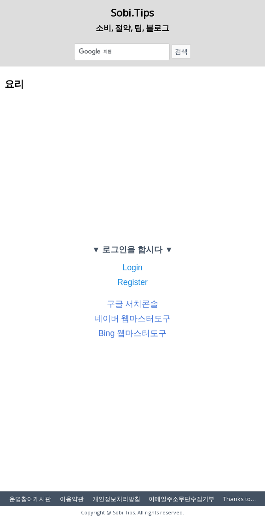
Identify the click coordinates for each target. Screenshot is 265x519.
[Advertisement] (132, 166)
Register (132, 282)
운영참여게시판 (30, 499)
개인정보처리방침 (116, 499)
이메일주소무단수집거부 (181, 499)
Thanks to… (239, 499)
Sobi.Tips (132, 12)
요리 (14, 83)
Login (132, 267)
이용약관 (72, 499)
